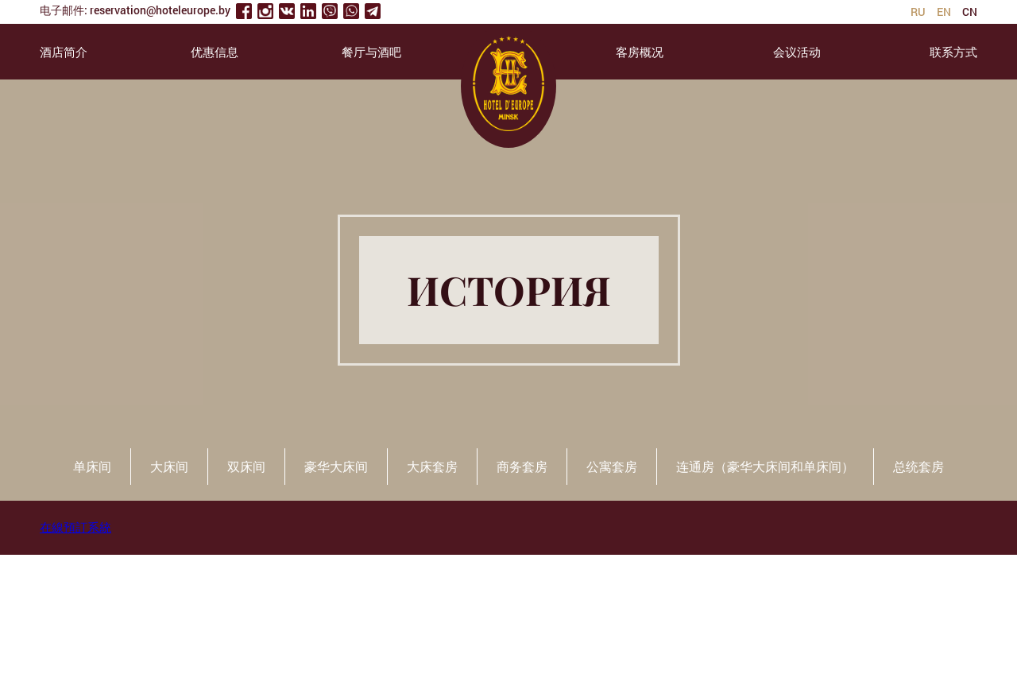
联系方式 (953, 52)
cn (969, 12)
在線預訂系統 (75, 527)
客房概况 (639, 52)
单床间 (92, 466)
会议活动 (797, 52)
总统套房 (918, 466)
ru (918, 12)
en (944, 12)
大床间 (169, 466)
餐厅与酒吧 (371, 52)
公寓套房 (611, 466)
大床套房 (432, 466)
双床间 (246, 466)
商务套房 (522, 466)
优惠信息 (214, 52)
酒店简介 (63, 52)
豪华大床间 (336, 466)
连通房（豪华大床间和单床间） (765, 466)
